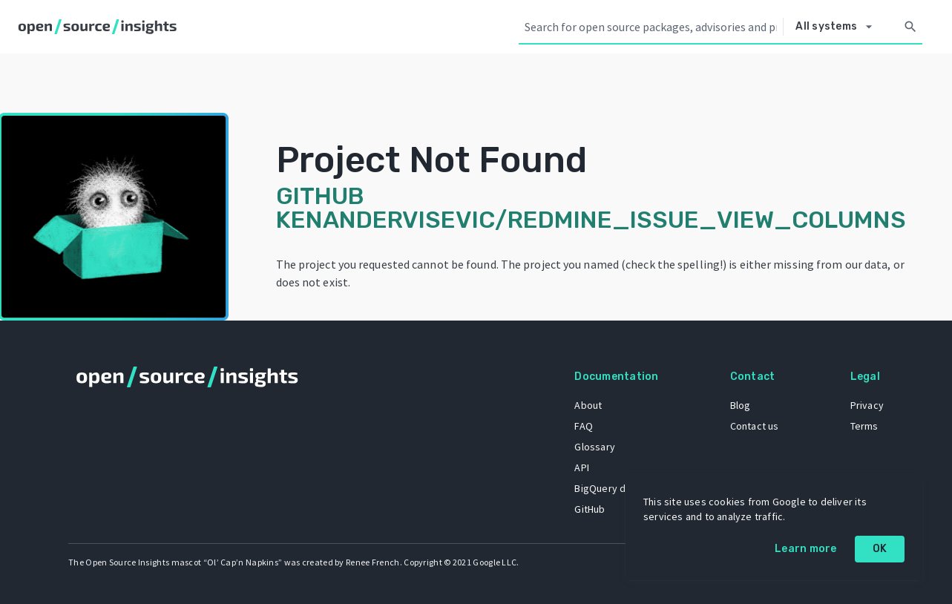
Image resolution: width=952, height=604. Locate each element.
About (588, 405)
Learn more (806, 548)
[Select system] (838, 27)
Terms (864, 426)
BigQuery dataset (614, 488)
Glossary (594, 446)
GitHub (589, 509)
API (581, 467)
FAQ (583, 426)
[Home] (100, 26)
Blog (740, 405)
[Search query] (651, 27)
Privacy (867, 405)
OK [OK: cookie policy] (880, 548)
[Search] (910, 27)
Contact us (754, 426)
